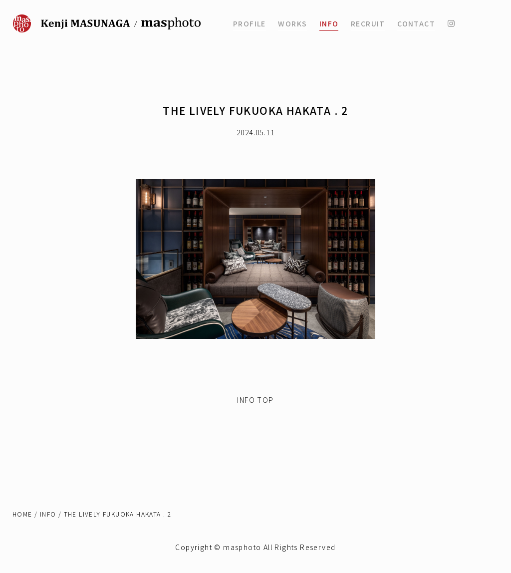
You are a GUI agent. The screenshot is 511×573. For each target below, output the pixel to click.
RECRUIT (368, 23)
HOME (22, 514)
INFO (329, 23)
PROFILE (249, 23)
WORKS (292, 23)
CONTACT (416, 23)
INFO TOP (255, 400)
